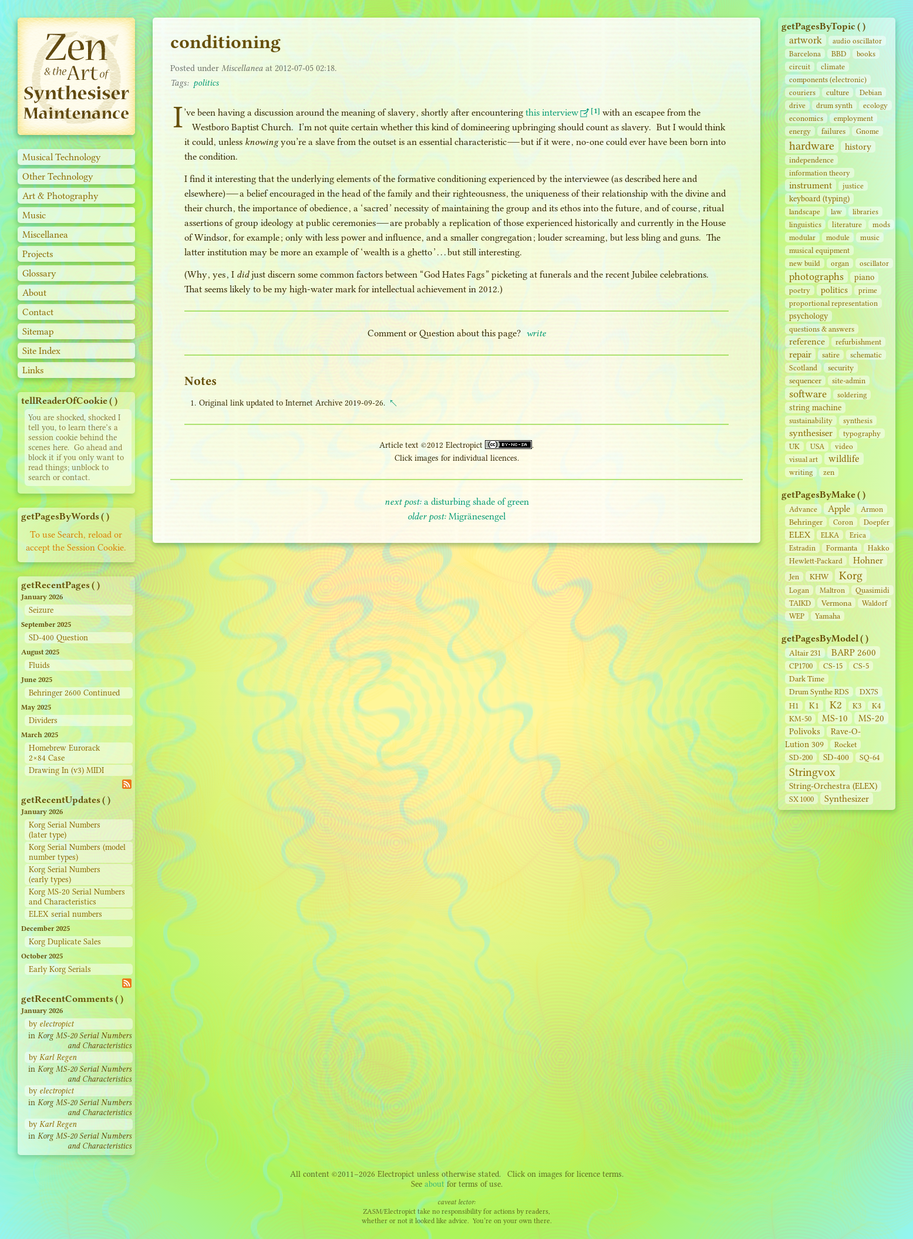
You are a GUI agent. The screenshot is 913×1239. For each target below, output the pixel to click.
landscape (804, 211)
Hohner (868, 560)
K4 (876, 705)
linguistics (805, 224)
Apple (839, 508)
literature (847, 224)
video (844, 446)
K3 (857, 705)
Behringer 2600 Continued (74, 693)
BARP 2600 (853, 652)
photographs (816, 276)
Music (34, 215)
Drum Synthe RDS (819, 691)
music (870, 237)
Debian (871, 92)
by (51, 1024)
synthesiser (811, 432)
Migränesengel (456, 516)
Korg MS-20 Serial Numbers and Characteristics (77, 897)
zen (828, 472)
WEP (796, 616)
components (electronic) (828, 79)
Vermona (836, 602)
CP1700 (801, 665)
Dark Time (806, 678)
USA (817, 446)
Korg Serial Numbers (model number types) (77, 852)
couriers (802, 92)
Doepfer (877, 522)
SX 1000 (801, 799)
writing (801, 472)
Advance (803, 509)
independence (811, 160)
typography (862, 433)
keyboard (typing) (819, 199)
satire (831, 354)
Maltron (832, 590)
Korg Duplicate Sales (65, 942)
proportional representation (833, 303)
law (836, 211)
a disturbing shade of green (457, 501)
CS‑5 (861, 665)
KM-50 (800, 718)
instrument (810, 185)
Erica (858, 535)
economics (806, 118)
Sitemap (38, 331)
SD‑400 (836, 757)
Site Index (41, 350)
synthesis (857, 420)
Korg (851, 575)
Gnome (867, 131)
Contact (37, 312)
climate (833, 66)
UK (794, 446)
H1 (794, 705)
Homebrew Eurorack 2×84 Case (64, 753)
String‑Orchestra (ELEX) (833, 786)
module (838, 237)
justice (853, 185)
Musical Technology (61, 157)
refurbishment (858, 341)
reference (807, 341)
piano (864, 277)
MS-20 (871, 718)
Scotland (803, 367)
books (866, 53)
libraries (865, 211)
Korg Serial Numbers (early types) (64, 874)
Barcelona (805, 53)
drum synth (834, 105)
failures (833, 131)
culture (837, 92)
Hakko (879, 547)
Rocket (845, 744)
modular (802, 237)
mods (881, 224)
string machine (815, 408)
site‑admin (848, 380)
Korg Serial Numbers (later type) (64, 830)
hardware (811, 146)
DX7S (869, 691)
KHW (819, 576)
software (808, 394)
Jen (794, 576)
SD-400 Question (58, 638)
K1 (814, 706)
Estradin (802, 547)
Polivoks (804, 732)
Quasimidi (872, 590)
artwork (805, 40)
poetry (799, 290)
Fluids (39, 665)
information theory (819, 172)
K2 (836, 704)
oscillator (874, 263)
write (536, 333)
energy (800, 131)
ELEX (799, 534)
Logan (799, 590)
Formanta (841, 547)
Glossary (39, 273)
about (434, 1184)
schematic (866, 354)
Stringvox (812, 772)
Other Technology (57, 176)
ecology (875, 105)
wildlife (844, 458)
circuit (799, 66)
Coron (843, 522)
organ (840, 263)
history (858, 146)
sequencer (805, 380)
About (34, 292)
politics (834, 290)
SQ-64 (870, 757)
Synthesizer (846, 798)
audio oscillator (857, 40)
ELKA (830, 535)
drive (797, 105)
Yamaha (827, 616)
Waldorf (874, 603)
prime (867, 290)
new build (804, 263)
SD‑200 (801, 757)
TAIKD (800, 603)
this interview (551, 112)
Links (32, 370)
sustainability (811, 420)
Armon (872, 509)
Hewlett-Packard (816, 560)
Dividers (43, 720)
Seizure (41, 610)
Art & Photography (60, 195)
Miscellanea (45, 234)
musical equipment (819, 250)
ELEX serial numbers (65, 914)
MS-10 (835, 718)
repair (800, 354)
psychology (808, 316)
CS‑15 (833, 665)
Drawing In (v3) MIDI (66, 770)
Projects (37, 253)
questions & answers (821, 329)
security (841, 367)
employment (853, 118)
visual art (803, 459)
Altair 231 (805, 653)
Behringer (806, 521)
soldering (852, 394)
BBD (838, 53)
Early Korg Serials (60, 969)
